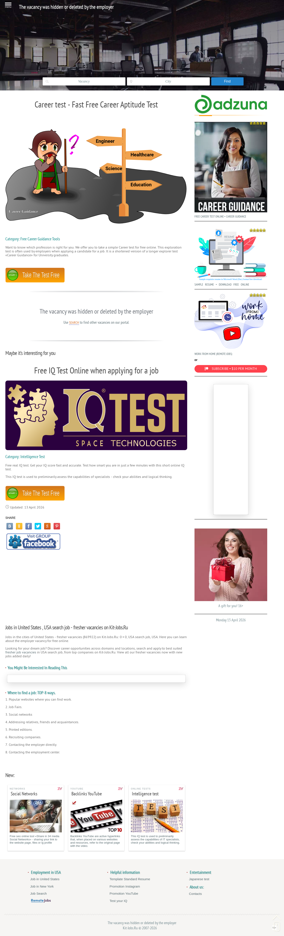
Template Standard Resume (130, 879)
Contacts (195, 894)
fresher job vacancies (20, 652)
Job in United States (44, 879)
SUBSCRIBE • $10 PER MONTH (231, 369)
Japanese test (199, 879)
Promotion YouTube (124, 893)
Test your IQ (118, 901)
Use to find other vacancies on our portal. (96, 322)
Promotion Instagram (125, 886)
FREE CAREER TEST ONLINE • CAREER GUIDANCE (230, 169)
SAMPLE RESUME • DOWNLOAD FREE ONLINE (230, 256)
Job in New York (42, 886)
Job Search (38, 893)
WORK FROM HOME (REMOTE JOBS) (230, 324)
